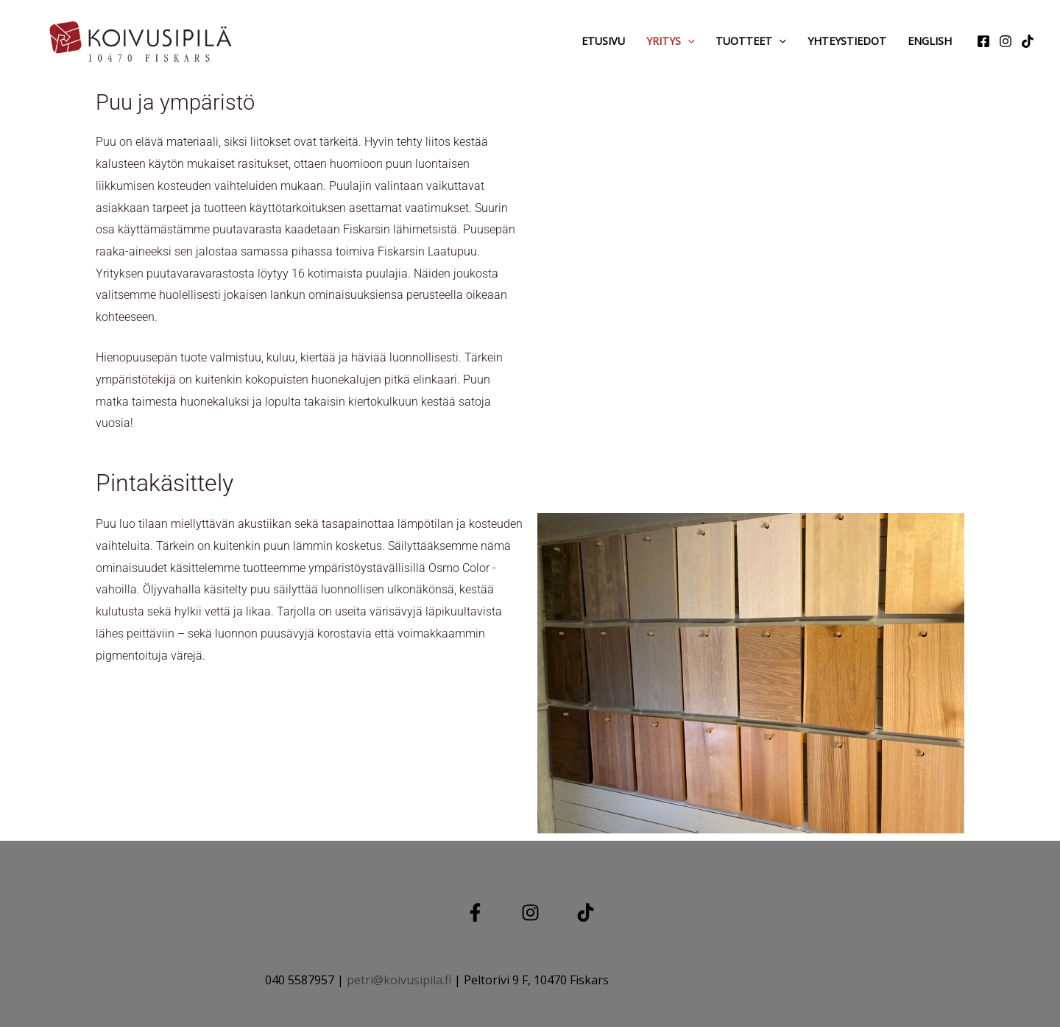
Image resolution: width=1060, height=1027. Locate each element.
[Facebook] (983, 41)
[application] (688, 41)
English (930, 41)
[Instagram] (1005, 41)
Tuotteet (751, 41)
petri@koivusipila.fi (399, 980)
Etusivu (603, 41)
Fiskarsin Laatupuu (427, 251)
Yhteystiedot (847, 41)
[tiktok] (1027, 41)
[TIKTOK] (585, 912)
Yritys (670, 41)
